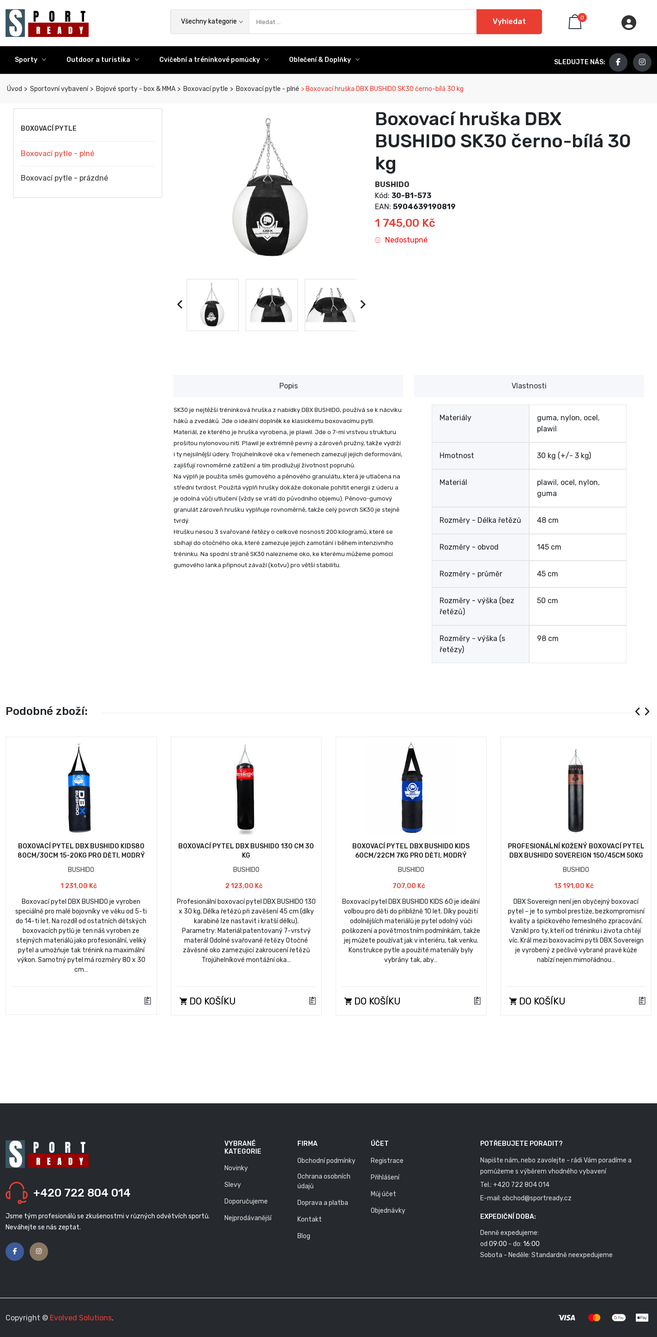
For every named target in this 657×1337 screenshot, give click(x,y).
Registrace (387, 1161)
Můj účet (383, 1194)
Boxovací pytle (205, 89)
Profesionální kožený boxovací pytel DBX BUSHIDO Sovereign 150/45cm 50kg (576, 850)
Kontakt (309, 1219)
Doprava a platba (322, 1203)
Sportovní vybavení (58, 89)
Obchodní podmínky (326, 1161)
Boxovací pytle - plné (267, 89)
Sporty (30, 60)
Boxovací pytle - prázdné (64, 178)
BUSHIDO (392, 184)
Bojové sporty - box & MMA (135, 89)
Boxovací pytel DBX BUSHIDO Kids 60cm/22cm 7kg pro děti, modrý (411, 850)
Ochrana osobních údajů (323, 1181)
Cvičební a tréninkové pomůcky (214, 60)
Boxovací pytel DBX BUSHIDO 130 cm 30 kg (246, 850)
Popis (288, 385)
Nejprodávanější (247, 1218)
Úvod (14, 89)
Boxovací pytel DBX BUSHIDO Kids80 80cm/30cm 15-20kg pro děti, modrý (81, 850)
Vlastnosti (529, 385)
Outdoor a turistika (102, 60)
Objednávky (388, 1211)
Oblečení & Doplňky (324, 60)
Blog (303, 1236)
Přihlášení (385, 1177)
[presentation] (180, 304)
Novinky (236, 1168)
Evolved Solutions (81, 1317)
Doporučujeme (246, 1201)
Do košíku (208, 1001)
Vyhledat (509, 21)
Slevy (232, 1185)
